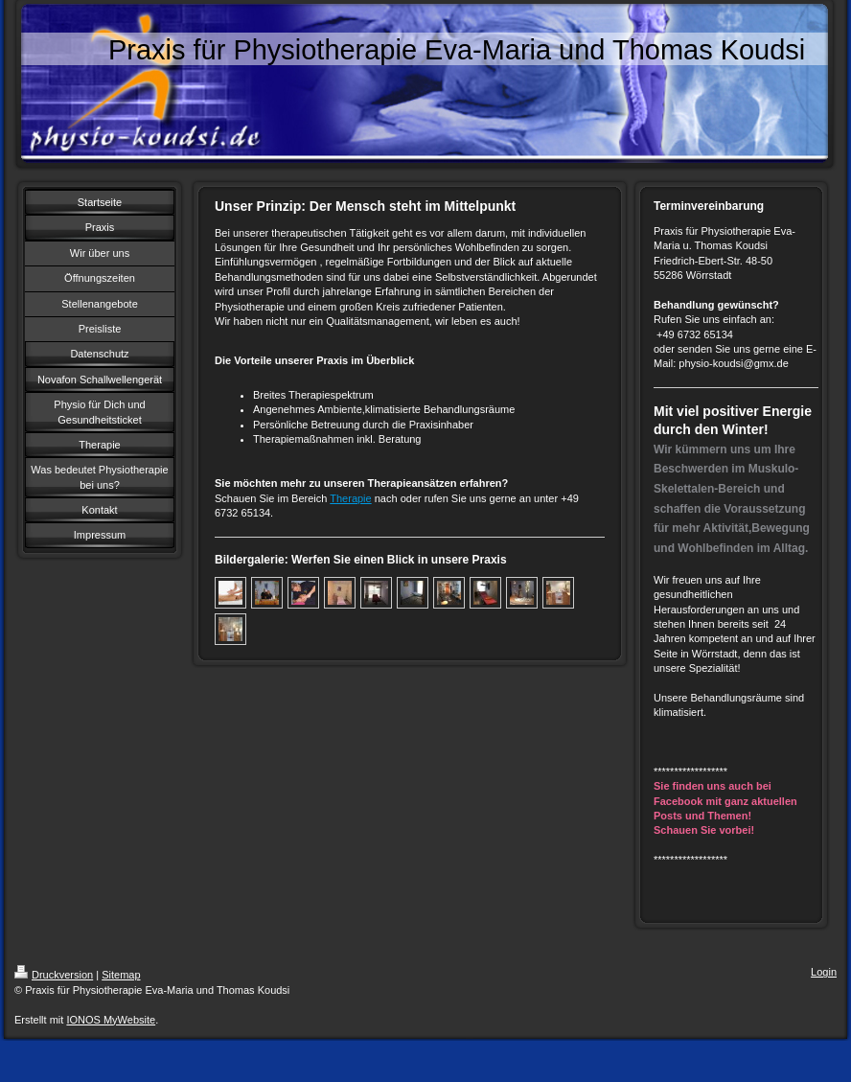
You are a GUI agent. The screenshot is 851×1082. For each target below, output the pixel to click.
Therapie (350, 498)
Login (824, 972)
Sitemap (121, 974)
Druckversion (53, 974)
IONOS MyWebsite (110, 1019)
